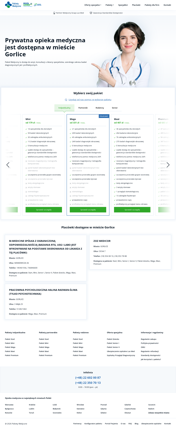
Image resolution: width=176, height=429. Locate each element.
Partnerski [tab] (83, 108)
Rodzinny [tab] (100, 108)
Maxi (116, 119)
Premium (163, 119)
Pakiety (109, 5)
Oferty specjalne (92, 5)
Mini (28, 119)
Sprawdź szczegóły (43, 210)
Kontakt (167, 5)
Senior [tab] (115, 108)
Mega (73, 119)
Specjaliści (123, 5)
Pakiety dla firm (152, 5)
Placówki (136, 5)
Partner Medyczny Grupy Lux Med (70, 13)
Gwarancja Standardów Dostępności (108, 13)
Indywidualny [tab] (64, 108)
